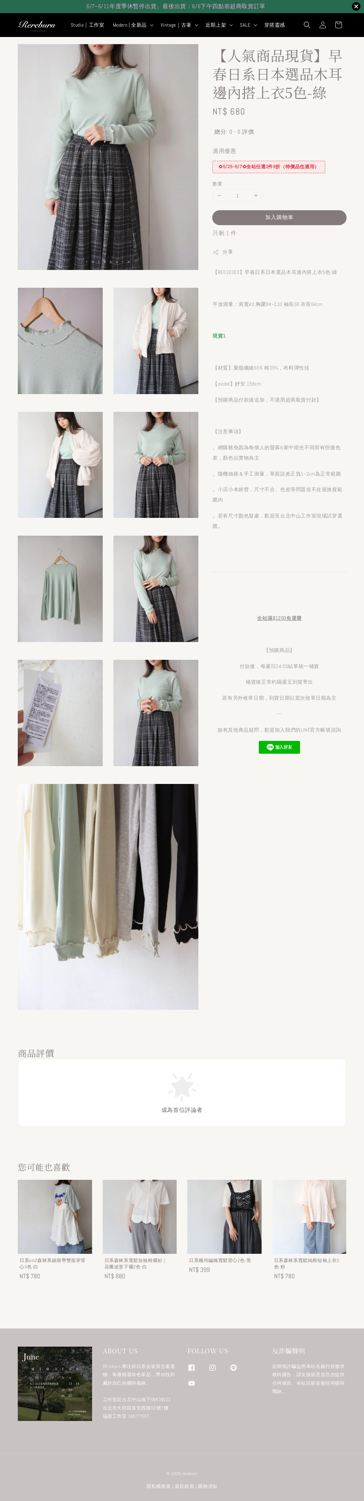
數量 (217, 184)
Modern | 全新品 (130, 25)
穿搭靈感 (274, 25)
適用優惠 (224, 151)
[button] (307, 25)
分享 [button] (223, 252)
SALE (245, 25)
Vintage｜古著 (176, 25)
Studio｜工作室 (88, 25)
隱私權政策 (158, 1486)
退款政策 (184, 1486)
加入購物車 (279, 217)
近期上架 (215, 25)
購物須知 (208, 1486)
